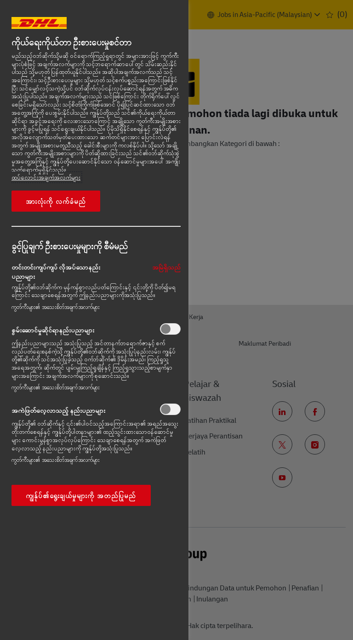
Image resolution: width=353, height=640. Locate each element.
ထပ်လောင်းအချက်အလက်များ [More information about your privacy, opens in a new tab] (45, 177)
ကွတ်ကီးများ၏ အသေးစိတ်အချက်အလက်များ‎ (55, 307)
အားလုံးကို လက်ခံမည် (56, 201)
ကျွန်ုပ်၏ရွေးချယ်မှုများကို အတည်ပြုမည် (81, 495)
